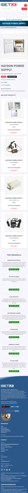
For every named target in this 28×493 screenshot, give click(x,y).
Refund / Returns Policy (6, 423)
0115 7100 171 (4, 449)
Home (2, 20)
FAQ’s (2, 418)
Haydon (5, 74)
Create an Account (16, 1)
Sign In (3, 69)
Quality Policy (4, 424)
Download (8, 77)
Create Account (12, 69)
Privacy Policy (4, 420)
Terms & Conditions (5, 421)
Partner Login (24, 1)
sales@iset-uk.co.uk (5, 453)
